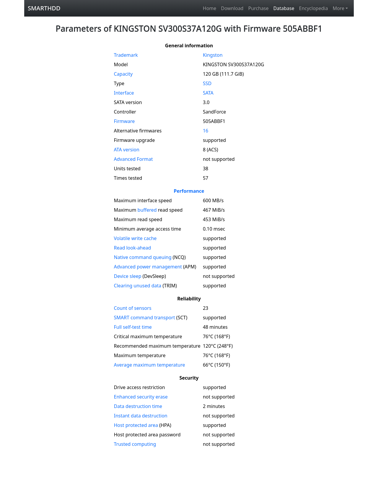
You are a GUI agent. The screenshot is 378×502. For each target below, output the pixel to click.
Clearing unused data (138, 285)
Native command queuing (143, 257)
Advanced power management (148, 266)
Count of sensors (132, 308)
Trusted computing (135, 444)
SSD (207, 83)
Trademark (126, 55)
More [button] (338, 8)
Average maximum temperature (149, 365)
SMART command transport (144, 317)
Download (232, 8)
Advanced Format (133, 159)
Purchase (258, 8)
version (126, 149)
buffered (147, 210)
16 (205, 130)
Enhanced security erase (141, 396)
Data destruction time (138, 406)
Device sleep (127, 276)
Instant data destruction (140, 415)
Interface (124, 93)
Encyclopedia (313, 8)
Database (283, 8)
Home (209, 8)
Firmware (124, 121)
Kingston (213, 55)
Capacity (123, 74)
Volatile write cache (135, 238)
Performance (189, 191)
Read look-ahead (132, 247)
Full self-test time (133, 327)
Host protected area (136, 425)
